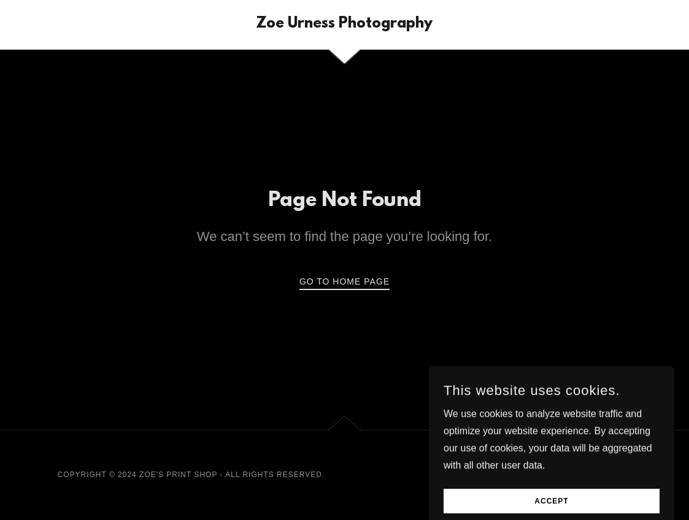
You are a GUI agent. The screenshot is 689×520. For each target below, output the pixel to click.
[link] (344, 24)
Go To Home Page (344, 281)
